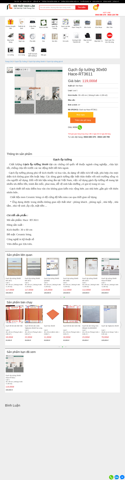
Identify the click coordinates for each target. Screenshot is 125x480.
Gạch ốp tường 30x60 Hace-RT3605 (109, 279)
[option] (14, 276)
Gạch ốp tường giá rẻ (55, 61)
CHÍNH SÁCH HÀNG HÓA (70, 1)
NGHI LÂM (27, 1)
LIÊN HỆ (36, 1)
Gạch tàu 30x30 (49, 326)
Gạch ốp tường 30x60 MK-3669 (70, 279)
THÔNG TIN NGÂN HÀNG (50, 1)
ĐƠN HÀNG (97, 1)
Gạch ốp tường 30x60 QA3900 (51, 279)
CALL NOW (75, 127)
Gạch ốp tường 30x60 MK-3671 (13, 279)
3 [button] (66, 347)
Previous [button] (4, 276)
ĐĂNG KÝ (116, 1)
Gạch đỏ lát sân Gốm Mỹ (71, 326)
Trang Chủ (9, 61)
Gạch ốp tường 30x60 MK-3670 (89, 279)
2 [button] (64, 297)
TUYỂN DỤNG (85, 1)
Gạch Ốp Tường (21, 61)
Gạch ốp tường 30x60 (37, 61)
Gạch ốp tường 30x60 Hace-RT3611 (13, 377)
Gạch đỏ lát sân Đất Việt (14, 326)
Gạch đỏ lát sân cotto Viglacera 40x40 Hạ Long (33, 327)
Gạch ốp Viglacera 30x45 (110, 326)
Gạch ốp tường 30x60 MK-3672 (32, 279)
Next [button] (121, 276)
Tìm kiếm (81, 7)
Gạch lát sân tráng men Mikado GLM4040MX (90, 327)
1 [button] (61, 297)
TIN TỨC (17, 1)
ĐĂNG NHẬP (107, 1)
